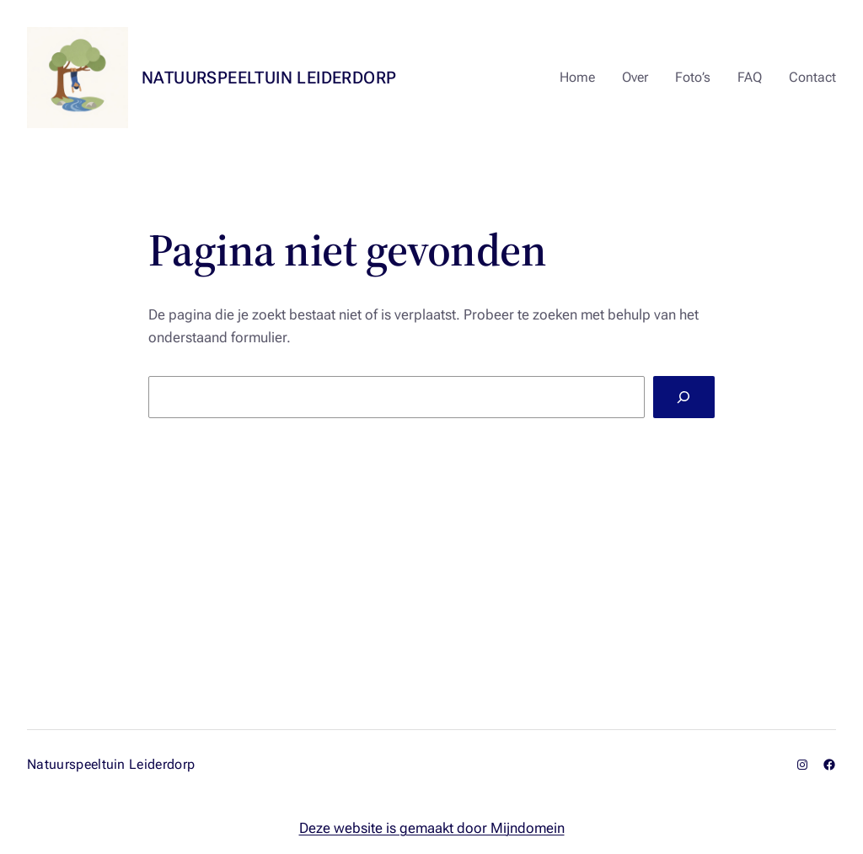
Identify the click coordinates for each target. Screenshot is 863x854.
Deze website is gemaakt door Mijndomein (432, 827)
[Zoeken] (684, 397)
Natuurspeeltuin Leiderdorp (269, 77)
